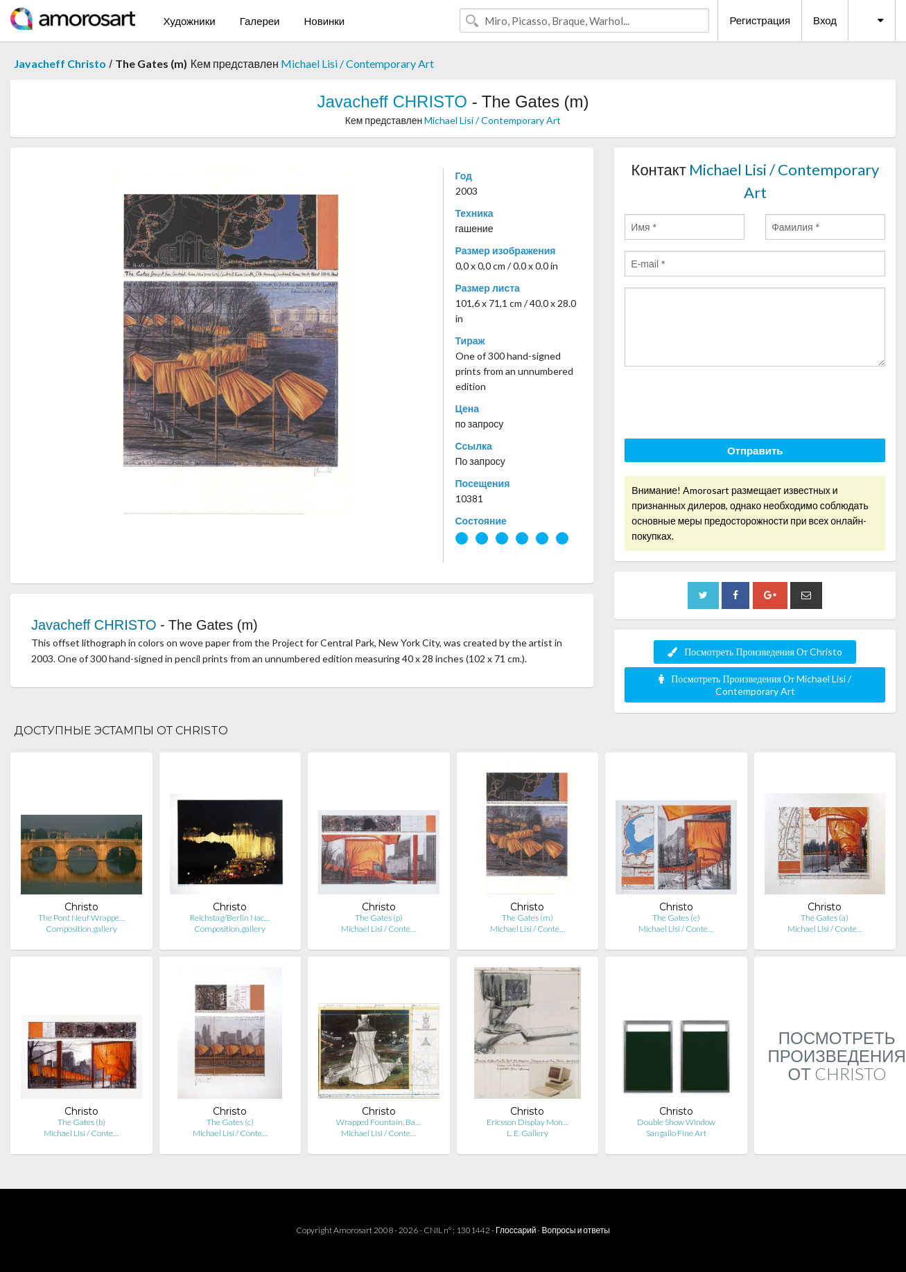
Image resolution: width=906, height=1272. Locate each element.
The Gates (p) (379, 917)
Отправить (755, 450)
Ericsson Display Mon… (527, 1122)
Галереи (260, 21)
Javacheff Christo (60, 63)
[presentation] (730, 405)
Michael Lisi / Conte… (378, 929)
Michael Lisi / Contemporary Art (357, 63)
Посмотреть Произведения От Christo (755, 651)
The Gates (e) (676, 917)
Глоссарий (516, 1230)
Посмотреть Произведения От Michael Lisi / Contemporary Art (755, 685)
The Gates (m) (527, 917)
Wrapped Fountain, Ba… (378, 1122)
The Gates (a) (824, 917)
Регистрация (759, 20)
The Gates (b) (81, 1122)
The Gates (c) (230, 1122)
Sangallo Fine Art (676, 1133)
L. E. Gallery (527, 1133)
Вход (825, 20)
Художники (189, 21)
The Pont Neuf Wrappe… (81, 917)
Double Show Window (676, 1122)
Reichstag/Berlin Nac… (230, 917)
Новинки (324, 21)
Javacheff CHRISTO (392, 101)
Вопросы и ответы (575, 1230)
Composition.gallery (81, 929)
